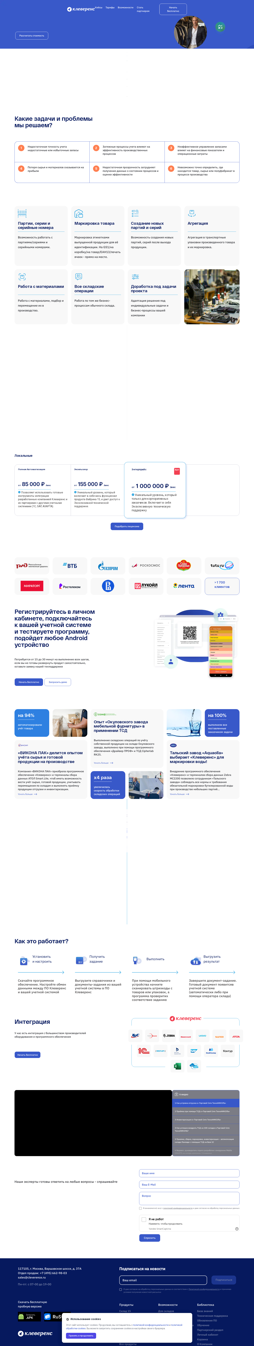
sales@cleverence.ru (32, 1244)
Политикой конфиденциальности (204, 1255)
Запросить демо (58, 689)
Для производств (169, 1296)
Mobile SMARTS (128, 1305)
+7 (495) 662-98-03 (53, 1239)
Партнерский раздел (210, 1296)
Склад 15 (125, 1277)
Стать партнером (194, 10)
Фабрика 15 (126, 1282)
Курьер (123, 1296)
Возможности (173, 10)
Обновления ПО (207, 1287)
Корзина (202, 1305)
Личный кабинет (207, 1301)
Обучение (203, 1291)
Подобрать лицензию (127, 527)
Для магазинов (167, 1282)
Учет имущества (129, 1291)
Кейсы (146, 10)
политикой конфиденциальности (178, 1174)
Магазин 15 (126, 1287)
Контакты (203, 1315)
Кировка (124, 1301)
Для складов (166, 1277)
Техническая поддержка (212, 1282)
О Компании (204, 1310)
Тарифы (158, 10)
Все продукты (128, 1310)
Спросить (150, 1204)
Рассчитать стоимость (31, 79)
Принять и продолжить (82, 1335)
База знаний (205, 1277)
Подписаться (221, 1246)
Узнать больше (27, 808)
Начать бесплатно (225, 10)
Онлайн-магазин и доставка (176, 1291)
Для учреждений (169, 1287)
